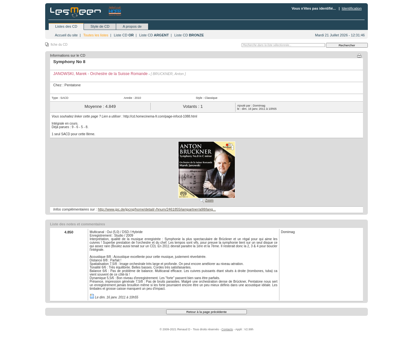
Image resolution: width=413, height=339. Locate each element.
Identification (352, 8)
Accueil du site (66, 35)
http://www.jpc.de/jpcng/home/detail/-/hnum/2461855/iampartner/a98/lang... (157, 209)
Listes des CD (66, 26)
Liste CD (124, 35)
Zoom (209, 200)
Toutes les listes (95, 35)
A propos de (132, 26)
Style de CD (99, 26)
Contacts (227, 329)
